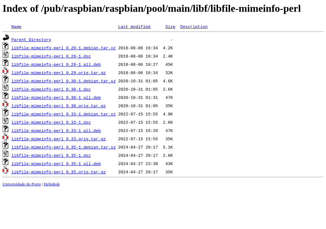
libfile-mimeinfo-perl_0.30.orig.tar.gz (58, 105)
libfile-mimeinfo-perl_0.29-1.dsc (51, 56)
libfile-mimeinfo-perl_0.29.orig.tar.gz (58, 72)
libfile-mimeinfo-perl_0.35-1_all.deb (56, 163)
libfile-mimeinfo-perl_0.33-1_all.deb (56, 130)
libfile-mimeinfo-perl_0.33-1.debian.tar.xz (63, 114)
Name (16, 26)
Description (194, 26)
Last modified (134, 26)
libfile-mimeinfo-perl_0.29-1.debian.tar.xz (63, 48)
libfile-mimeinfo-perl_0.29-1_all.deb (56, 64)
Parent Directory (31, 39)
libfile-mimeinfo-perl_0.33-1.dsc (51, 122)
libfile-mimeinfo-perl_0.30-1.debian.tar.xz (63, 81)
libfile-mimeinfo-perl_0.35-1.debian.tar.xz (63, 147)
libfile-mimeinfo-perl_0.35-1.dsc (51, 155)
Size (170, 26)
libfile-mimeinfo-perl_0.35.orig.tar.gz (58, 172)
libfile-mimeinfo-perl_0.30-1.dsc (51, 89)
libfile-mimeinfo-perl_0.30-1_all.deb (56, 97)
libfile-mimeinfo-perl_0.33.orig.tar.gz (58, 139)
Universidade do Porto (22, 184)
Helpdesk (52, 184)
